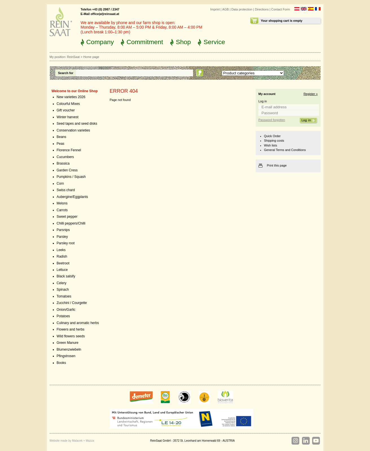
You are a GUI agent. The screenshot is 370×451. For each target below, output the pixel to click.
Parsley (62, 237)
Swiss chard (66, 190)
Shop (183, 42)
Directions (262, 9)
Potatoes (63, 316)
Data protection (242, 9)
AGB (225, 9)
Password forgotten (272, 120)
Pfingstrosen (66, 356)
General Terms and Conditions (285, 150)
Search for (65, 73)
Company (100, 42)
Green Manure (67, 343)
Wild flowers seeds (71, 336)
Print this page (277, 165)
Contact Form (280, 9)
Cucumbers (65, 157)
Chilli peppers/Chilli (71, 223)
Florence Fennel (69, 150)
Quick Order (272, 136)
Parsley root (66, 243)
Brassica (63, 163)
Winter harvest (67, 117)
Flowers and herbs (71, 329)
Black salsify (66, 276)
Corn (60, 183)
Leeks (61, 250)
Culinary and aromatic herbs (78, 323)
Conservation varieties (73, 130)
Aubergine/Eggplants (72, 197)
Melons (62, 203)
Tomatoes (64, 296)
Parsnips (63, 230)
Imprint (215, 9)
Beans (61, 137)
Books (61, 363)
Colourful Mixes (68, 104)
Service (214, 42)
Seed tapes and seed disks (77, 124)
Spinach (63, 290)
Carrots (62, 210)
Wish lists (270, 145)
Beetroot (63, 263)
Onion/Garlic (66, 310)
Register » (310, 94)
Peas (60, 144)
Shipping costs (274, 140)
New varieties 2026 (71, 97)
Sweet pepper (67, 217)
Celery (62, 283)
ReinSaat (73, 57)
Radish (62, 256)
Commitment (144, 42)
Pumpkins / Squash (71, 177)
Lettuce (62, 270)
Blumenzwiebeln (69, 349)
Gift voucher (66, 110)
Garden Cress (67, 170)
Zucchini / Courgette (72, 303)
